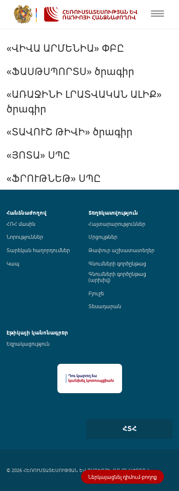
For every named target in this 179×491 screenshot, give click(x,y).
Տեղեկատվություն (113, 212)
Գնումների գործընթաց (117, 263)
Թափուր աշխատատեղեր (121, 250)
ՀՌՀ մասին (20, 224)
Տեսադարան (104, 306)
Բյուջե (96, 293)
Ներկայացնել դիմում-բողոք (122, 476)
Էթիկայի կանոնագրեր (37, 332)
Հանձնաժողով (26, 212)
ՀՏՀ (129, 428)
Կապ (12, 263)
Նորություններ (24, 237)
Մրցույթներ (102, 237)
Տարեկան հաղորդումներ (38, 250)
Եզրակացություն (28, 344)
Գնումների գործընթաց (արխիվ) (117, 277)
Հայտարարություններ (116, 224)
